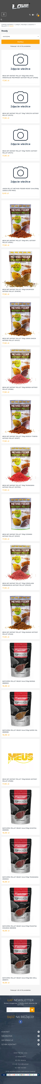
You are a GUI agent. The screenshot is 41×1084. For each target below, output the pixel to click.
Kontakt (5, 1032)
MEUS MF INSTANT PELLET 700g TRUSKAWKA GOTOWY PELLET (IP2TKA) (18, 486)
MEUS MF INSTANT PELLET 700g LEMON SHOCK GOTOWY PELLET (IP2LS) (19, 339)
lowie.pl (32, 1071)
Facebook (20, 1022)
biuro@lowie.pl (23, 1064)
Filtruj (20, 42)
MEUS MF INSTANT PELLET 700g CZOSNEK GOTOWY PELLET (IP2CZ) (17, 535)
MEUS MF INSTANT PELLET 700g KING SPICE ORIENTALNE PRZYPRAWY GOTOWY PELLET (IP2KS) (20, 77)
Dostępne (21, 36)
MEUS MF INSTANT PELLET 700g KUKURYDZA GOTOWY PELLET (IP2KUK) (18, 290)
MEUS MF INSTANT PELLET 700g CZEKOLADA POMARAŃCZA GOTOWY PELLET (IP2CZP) (18, 584)
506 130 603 (22, 1068)
